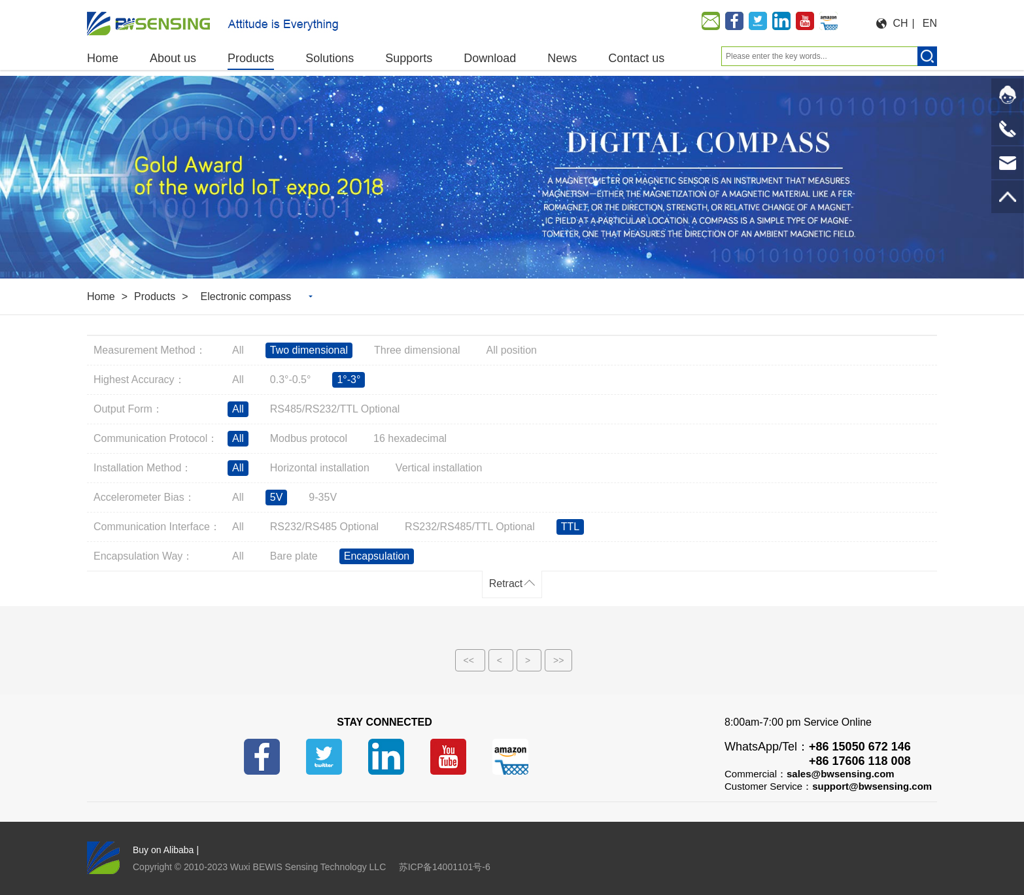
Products (154, 296)
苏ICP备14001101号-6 (444, 867)
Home (101, 296)
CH (900, 23)
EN (930, 23)
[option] (512, 177)
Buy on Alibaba (163, 850)
